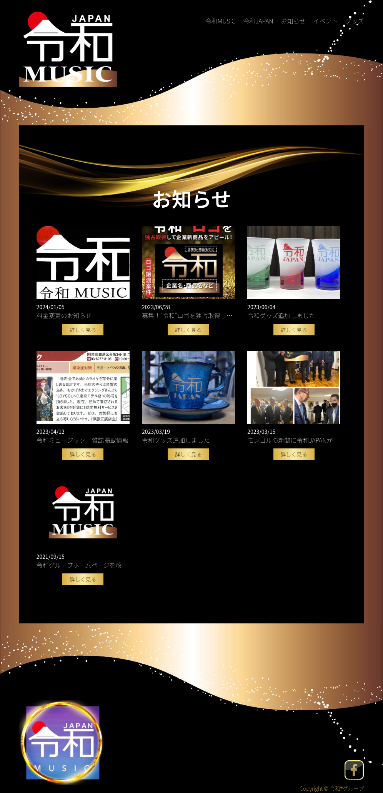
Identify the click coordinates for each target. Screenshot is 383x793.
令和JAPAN (258, 20)
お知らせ (293, 20)
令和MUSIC (220, 20)
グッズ (354, 20)
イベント (325, 20)
